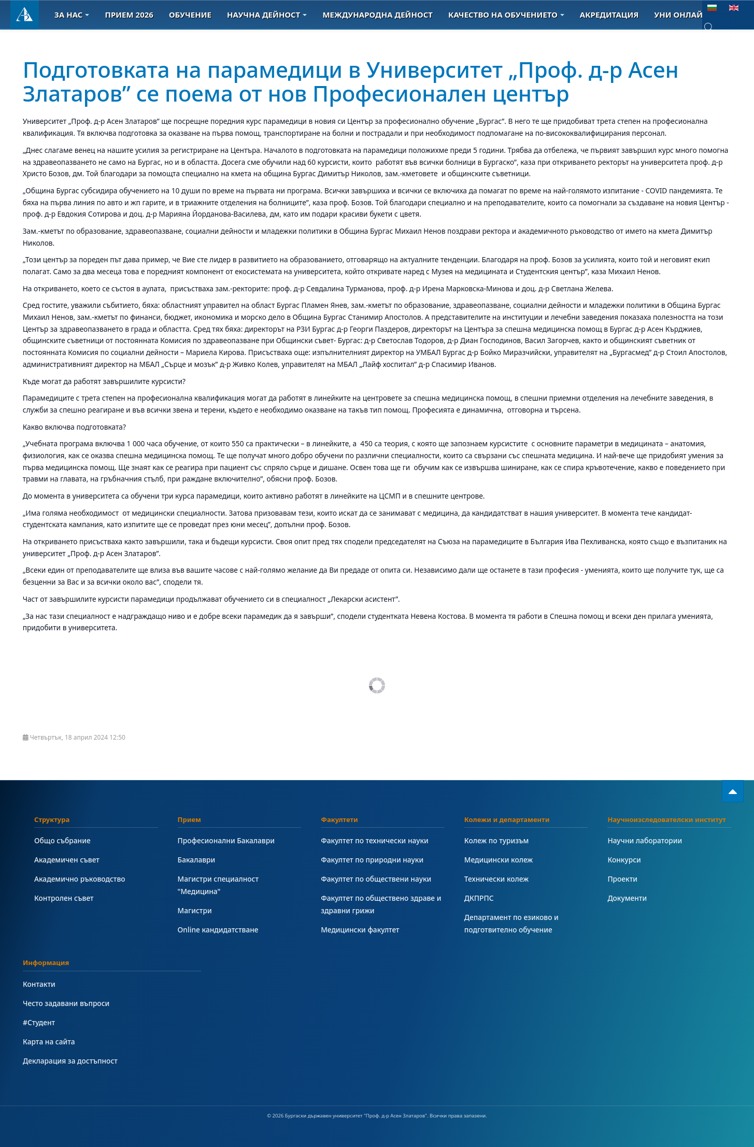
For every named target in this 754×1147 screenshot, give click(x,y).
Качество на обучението (506, 14)
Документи (627, 898)
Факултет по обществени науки (376, 879)
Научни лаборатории (644, 840)
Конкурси (624, 860)
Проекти (622, 879)
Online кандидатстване (218, 929)
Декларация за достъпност (70, 1061)
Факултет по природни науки (372, 860)
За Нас (71, 14)
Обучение (190, 14)
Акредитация (609, 14)
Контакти (39, 984)
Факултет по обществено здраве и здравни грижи (381, 904)
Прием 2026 (129, 14)
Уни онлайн (685, 14)
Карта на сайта (49, 1041)
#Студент (39, 1022)
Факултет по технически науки (375, 840)
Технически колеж (496, 879)
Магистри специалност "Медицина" (218, 885)
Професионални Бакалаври (226, 840)
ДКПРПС (479, 898)
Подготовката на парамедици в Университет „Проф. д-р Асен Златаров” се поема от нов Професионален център (351, 81)
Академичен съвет (66, 860)
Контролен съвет (64, 898)
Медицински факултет (360, 929)
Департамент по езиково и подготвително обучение (511, 923)
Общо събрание (62, 840)
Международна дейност (377, 14)
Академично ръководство (79, 879)
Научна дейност (267, 14)
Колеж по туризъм (496, 840)
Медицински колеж (498, 860)
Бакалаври (197, 860)
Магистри (195, 910)
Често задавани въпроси (66, 1003)
